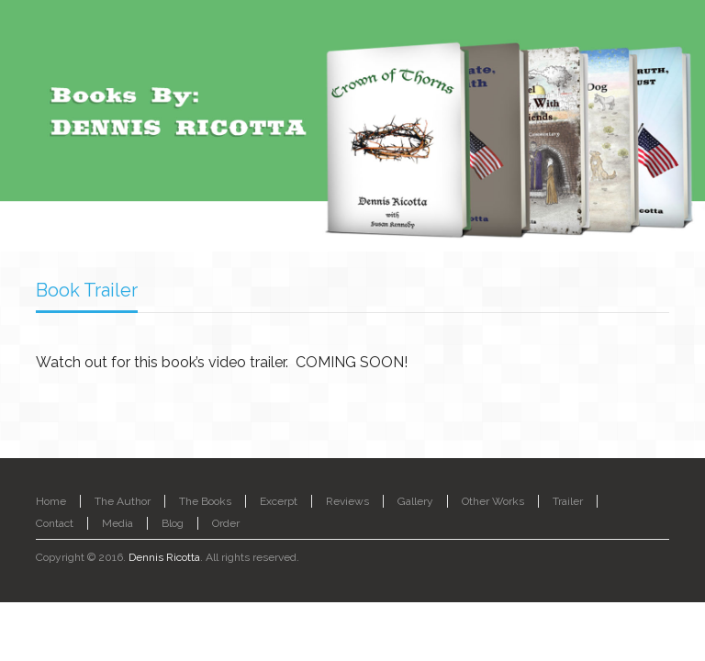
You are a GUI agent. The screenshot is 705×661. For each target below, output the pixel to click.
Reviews (347, 501)
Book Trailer (87, 290)
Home (51, 501)
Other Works (493, 501)
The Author (123, 501)
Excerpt (278, 501)
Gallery (415, 501)
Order (226, 523)
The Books (205, 501)
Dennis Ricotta (164, 557)
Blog (173, 523)
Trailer (568, 501)
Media (117, 523)
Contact (54, 523)
